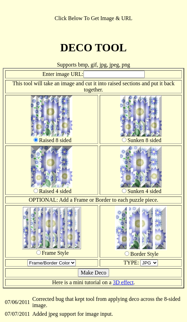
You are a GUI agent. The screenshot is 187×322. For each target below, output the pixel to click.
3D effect (123, 282)
